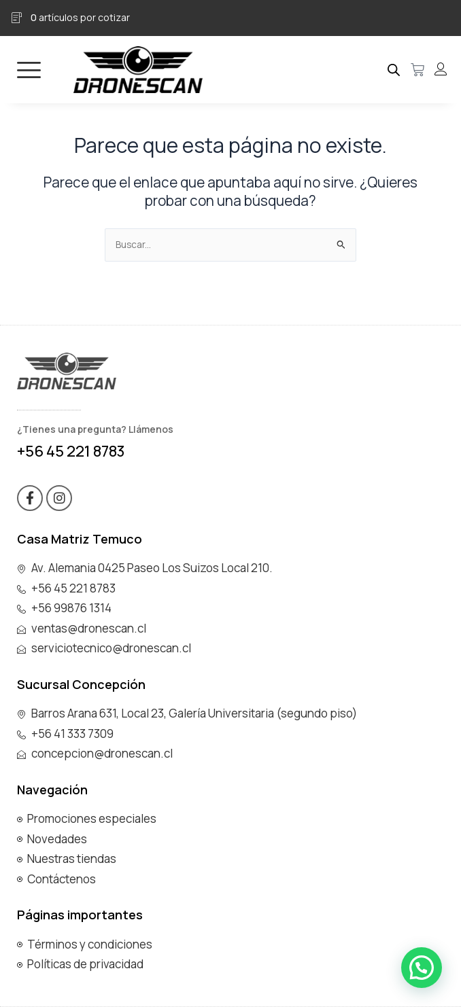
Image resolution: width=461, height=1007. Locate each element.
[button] (421, 967)
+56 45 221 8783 (71, 451)
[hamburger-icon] (29, 70)
